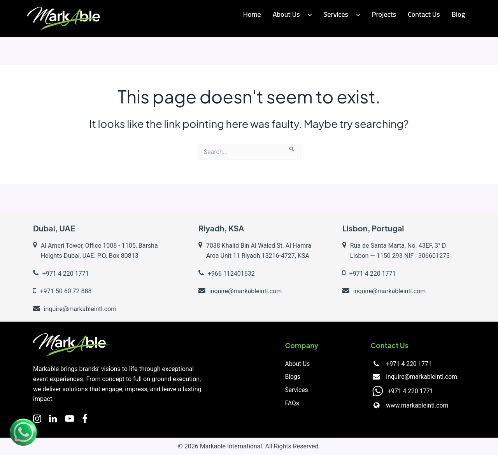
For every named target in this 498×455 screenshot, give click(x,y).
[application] (308, 14)
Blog (458, 14)
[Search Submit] (292, 148)
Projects (384, 14)
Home (252, 14)
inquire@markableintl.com (420, 377)
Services (341, 14)
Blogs (293, 377)
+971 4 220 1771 (407, 364)
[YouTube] (69, 419)
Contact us (424, 14)
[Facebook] (85, 419)
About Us (292, 14)
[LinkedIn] (53, 419)
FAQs (292, 403)
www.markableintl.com (416, 406)
